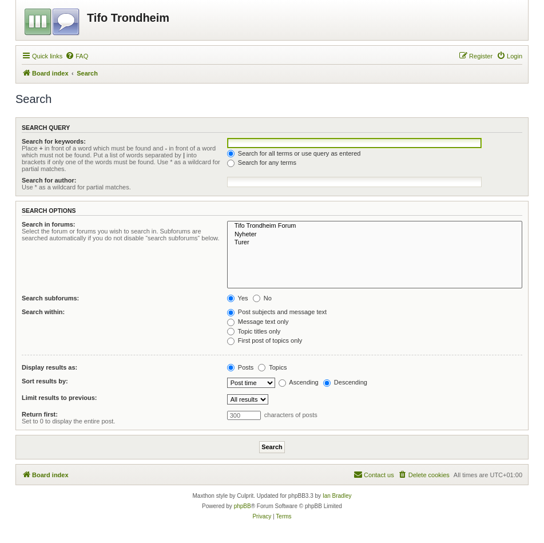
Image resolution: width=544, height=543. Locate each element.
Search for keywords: (54, 141)
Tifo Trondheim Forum (374, 226)
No (262, 298)
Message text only (258, 321)
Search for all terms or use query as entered (294, 153)
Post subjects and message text (277, 311)
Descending (345, 382)
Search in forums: (49, 224)
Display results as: (49, 367)
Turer (374, 243)
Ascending (299, 382)
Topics (272, 367)
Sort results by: (45, 381)
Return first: (40, 414)
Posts (240, 367)
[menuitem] (76, 56)
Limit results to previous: (59, 397)
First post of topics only (265, 340)
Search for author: (49, 180)
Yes (237, 298)
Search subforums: (50, 298)
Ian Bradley (337, 496)
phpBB (242, 506)
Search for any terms (261, 162)
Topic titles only (253, 331)
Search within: (43, 311)
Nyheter (374, 235)
